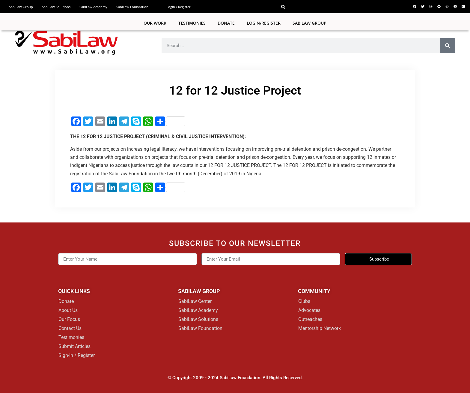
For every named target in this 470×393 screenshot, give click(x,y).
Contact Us (70, 328)
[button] (283, 7)
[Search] (447, 45)
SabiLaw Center (195, 301)
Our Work (155, 23)
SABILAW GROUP (309, 23)
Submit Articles (74, 346)
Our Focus (69, 319)
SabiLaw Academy (93, 7)
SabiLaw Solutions (56, 7)
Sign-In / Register (76, 355)
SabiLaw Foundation (132, 7)
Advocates (309, 310)
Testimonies (192, 23)
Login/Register (264, 23)
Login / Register (178, 7)
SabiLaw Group (21, 7)
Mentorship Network (319, 328)
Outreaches (310, 319)
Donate (226, 23)
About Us (68, 310)
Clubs (304, 301)
